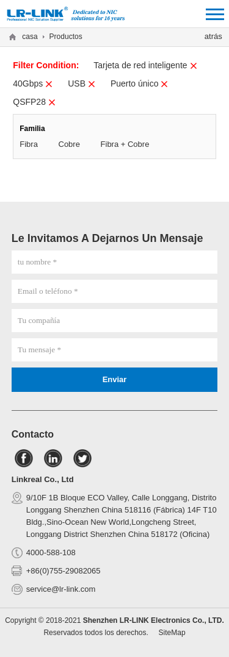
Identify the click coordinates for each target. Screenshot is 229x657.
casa (29, 36)
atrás (213, 36)
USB (82, 83)
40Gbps (33, 83)
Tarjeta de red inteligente (145, 65)
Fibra (29, 144)
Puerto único (140, 83)
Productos (65, 36)
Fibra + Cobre (125, 144)
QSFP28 (34, 102)
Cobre (69, 144)
